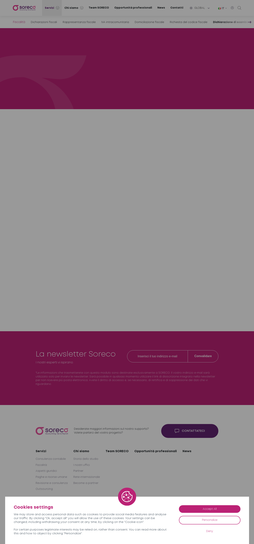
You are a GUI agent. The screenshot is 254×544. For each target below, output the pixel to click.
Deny (209, 531)
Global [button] (197, 8)
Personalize (209, 520)
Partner (78, 471)
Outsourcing (44, 489)
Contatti (176, 8)
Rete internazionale (86, 477)
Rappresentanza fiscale (79, 22)
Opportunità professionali (133, 8)
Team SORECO (99, 8)
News (161, 8)
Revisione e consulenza (52, 483)
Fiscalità (19, 22)
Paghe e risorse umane (51, 477)
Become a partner (85, 483)
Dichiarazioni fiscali (44, 22)
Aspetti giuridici (46, 471)
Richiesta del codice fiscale (188, 22)
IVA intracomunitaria (115, 22)
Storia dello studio (85, 459)
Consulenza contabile (51, 459)
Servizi (41, 451)
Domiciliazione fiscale (149, 22)
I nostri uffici (81, 465)
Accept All (210, 509)
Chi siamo (81, 451)
